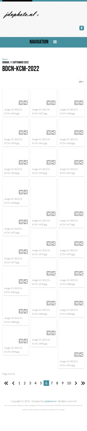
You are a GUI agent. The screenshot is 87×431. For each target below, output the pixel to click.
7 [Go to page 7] (52, 378)
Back (5, 59)
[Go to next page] (76, 378)
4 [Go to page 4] (36, 378)
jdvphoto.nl (50, 404)
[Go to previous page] (13, 378)
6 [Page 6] (46, 378)
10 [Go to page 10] (69, 378)
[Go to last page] (83, 378)
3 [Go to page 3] (30, 378)
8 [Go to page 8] (57, 378)
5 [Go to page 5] (41, 378)
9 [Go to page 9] (63, 378)
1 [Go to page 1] (19, 378)
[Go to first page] (6, 378)
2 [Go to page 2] (25, 378)
